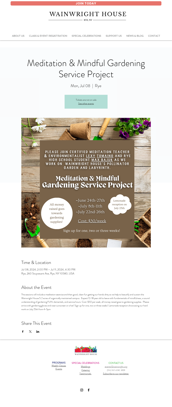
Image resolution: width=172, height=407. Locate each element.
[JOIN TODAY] (86, 3)
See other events (86, 103)
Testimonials (85, 373)
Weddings (85, 366)
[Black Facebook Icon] (89, 390)
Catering (85, 370)
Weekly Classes (59, 365)
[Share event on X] (30, 331)
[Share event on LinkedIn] (37, 331)
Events (59, 369)
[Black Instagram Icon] (82, 390)
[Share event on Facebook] (22, 331)
